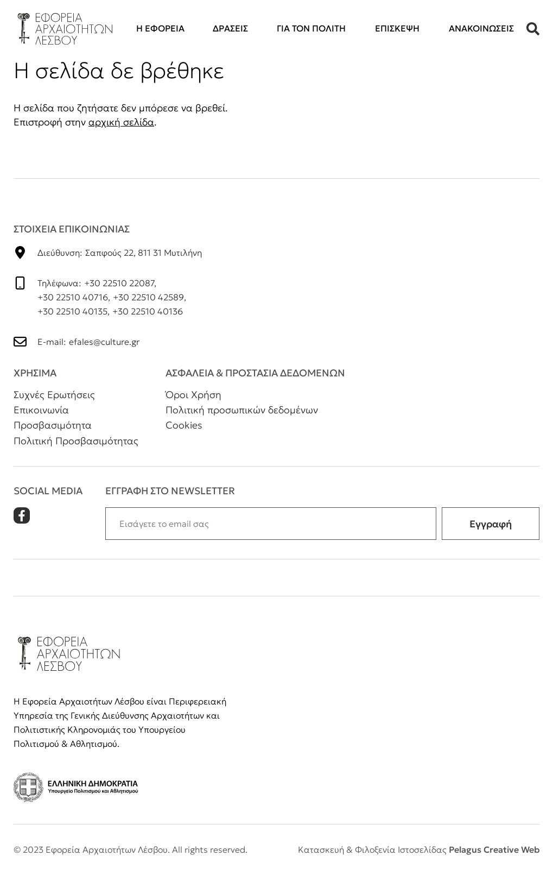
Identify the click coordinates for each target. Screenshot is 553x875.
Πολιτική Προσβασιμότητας (76, 441)
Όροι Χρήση (193, 394)
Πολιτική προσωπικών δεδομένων (242, 410)
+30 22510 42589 (148, 297)
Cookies (184, 425)
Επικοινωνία (41, 410)
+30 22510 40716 (72, 297)
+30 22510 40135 (72, 311)
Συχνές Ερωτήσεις (54, 394)
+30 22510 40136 (147, 311)
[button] (532, 28)
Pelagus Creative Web (494, 849)
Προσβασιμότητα (53, 425)
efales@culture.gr (104, 341)
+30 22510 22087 (119, 283)
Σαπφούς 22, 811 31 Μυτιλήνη (143, 252)
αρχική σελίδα (121, 122)
